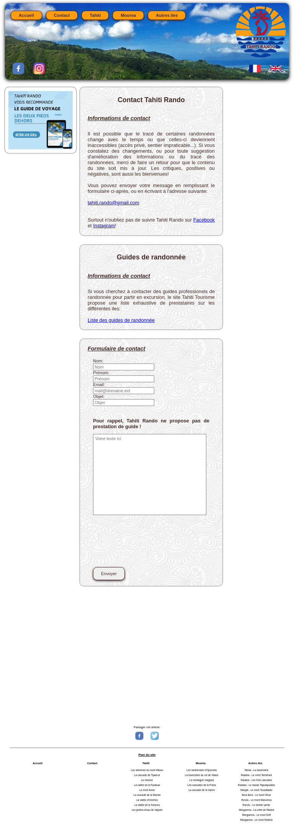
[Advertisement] (146, 655)
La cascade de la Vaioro (201, 790)
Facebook (204, 220)
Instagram (104, 225)
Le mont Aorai (147, 790)
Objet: (99, 396)
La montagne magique (201, 780)
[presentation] (151, 545)
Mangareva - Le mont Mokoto (256, 819)
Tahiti (95, 15)
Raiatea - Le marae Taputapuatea (256, 785)
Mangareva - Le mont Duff (256, 815)
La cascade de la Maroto (147, 795)
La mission (147, 780)
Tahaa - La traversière (256, 770)
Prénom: (101, 372)
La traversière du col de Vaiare (202, 775)
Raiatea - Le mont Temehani (256, 775)
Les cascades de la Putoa (202, 785)
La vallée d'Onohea (147, 800)
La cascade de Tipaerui (147, 775)
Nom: (98, 361)
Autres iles (167, 15)
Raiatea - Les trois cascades (256, 780)
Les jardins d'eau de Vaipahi (147, 810)
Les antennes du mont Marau (147, 770)
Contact (62, 15)
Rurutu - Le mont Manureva (256, 800)
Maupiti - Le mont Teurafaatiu (256, 790)
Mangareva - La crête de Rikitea (256, 810)
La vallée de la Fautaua (147, 785)
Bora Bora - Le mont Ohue (256, 795)
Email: (99, 384)
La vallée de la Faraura (147, 805)
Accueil (26, 15)
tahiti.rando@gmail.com (113, 202)
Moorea (128, 15)
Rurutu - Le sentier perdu (256, 805)
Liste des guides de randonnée (121, 320)
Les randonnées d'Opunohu (201, 770)
